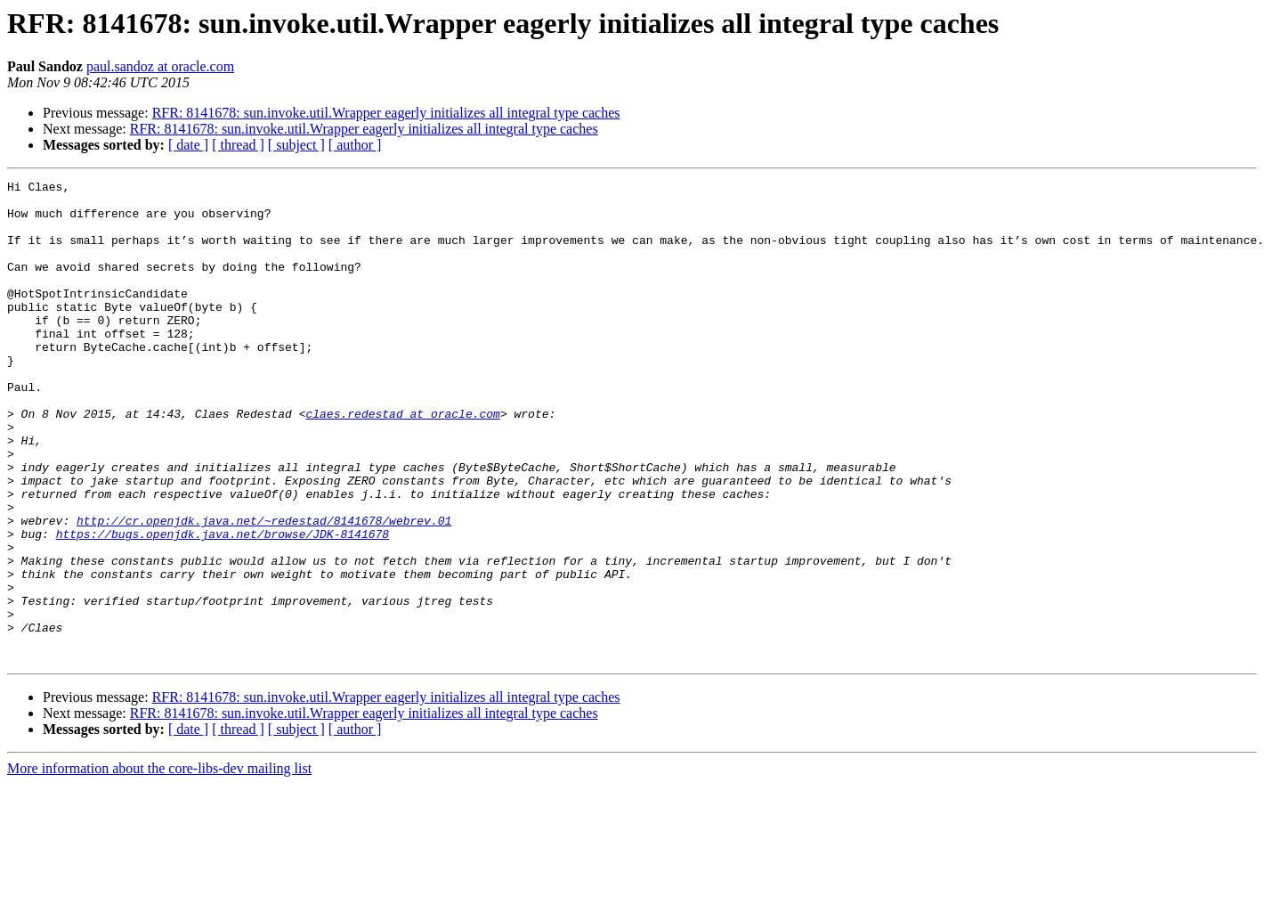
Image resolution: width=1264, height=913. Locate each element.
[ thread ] (238, 144)
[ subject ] (296, 144)
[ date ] (188, 144)
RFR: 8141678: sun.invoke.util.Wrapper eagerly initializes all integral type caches (386, 112)
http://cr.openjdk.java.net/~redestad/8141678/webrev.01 (264, 590)
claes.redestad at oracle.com (402, 461)
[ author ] (355, 144)
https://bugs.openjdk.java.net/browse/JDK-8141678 (222, 606)
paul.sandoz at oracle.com (160, 66)
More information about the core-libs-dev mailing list (159, 864)
